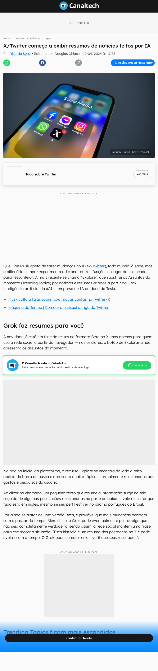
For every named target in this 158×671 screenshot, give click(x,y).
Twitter (98, 266)
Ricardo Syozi (20, 54)
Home (6, 38)
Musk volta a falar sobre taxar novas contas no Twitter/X (59, 299)
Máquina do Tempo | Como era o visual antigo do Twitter (58, 307)
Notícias (20, 38)
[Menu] (6, 6)
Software (35, 38)
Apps (48, 38)
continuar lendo (79, 638)
